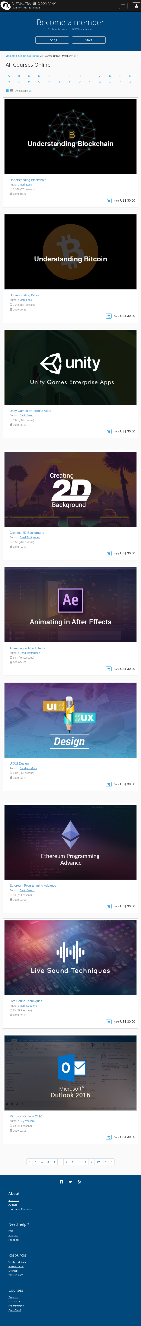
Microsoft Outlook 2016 (26, 1116)
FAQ (10, 1231)
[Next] (105, 1161)
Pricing (52, 40)
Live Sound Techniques (26, 1001)
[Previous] (29, 1161)
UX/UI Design (19, 763)
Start (88, 40)
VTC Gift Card (15, 1275)
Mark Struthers (28, 1005)
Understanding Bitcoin (25, 295)
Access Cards (16, 1266)
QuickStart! (14, 1310)
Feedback (13, 1239)
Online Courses (28, 55)
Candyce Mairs (28, 768)
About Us (13, 1200)
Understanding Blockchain (28, 180)
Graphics (13, 1297)
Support (13, 1235)
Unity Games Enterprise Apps (30, 411)
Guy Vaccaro (27, 1121)
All (30, 90)
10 (98, 1161)
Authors (13, 1204)
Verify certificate (17, 1262)
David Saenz (27, 415)
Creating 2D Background (27, 533)
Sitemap (13, 1270)
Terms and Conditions (20, 1209)
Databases (14, 1301)
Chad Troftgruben (30, 537)
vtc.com (10, 55)
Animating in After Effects (27, 648)
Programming (16, 1306)
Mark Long (26, 184)
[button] (136, 5)
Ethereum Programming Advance (33, 885)
